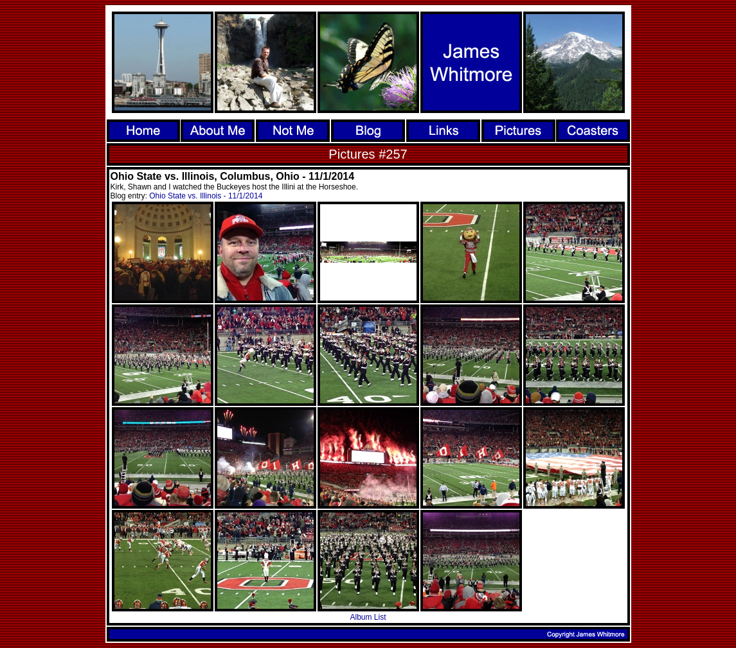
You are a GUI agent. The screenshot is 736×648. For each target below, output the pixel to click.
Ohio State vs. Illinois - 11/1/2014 (205, 195)
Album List (368, 617)
